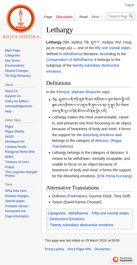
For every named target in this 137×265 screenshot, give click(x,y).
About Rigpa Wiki (79, 249)
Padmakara (77, 196)
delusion (102, 140)
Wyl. (118, 42)
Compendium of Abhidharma (69, 60)
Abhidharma (73, 54)
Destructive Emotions (67, 219)
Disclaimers (102, 249)
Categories (56, 213)
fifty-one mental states (113, 48)
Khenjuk (63, 92)
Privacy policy (54, 249)
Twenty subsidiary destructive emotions (82, 225)
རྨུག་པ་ (95, 42)
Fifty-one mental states (110, 213)
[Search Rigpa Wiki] (121, 26)
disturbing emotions (98, 135)
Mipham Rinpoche (86, 92)
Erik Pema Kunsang (114, 176)
